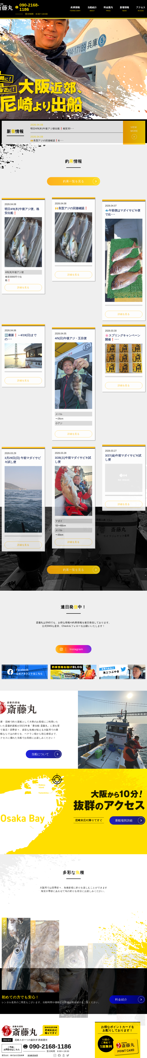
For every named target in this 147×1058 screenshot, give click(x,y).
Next (143, 69)
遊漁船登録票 (33, 1055)
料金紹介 (121, 1002)
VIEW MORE (134, 142)
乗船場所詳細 (123, 823)
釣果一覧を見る (73, 184)
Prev (3, 69)
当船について (26, 754)
